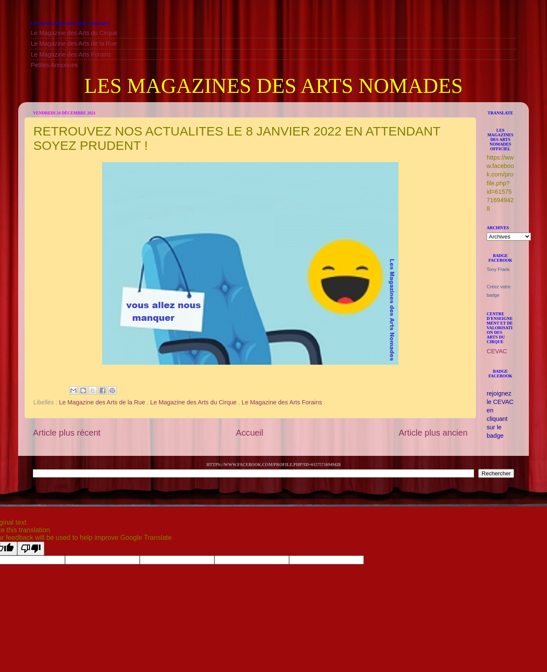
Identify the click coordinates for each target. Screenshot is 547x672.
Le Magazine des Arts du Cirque (74, 33)
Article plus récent (66, 432)
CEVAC (497, 351)
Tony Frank (498, 269)
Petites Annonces (54, 65)
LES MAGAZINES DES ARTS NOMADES (273, 86)
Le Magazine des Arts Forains (71, 54)
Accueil (249, 432)
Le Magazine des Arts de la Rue (74, 43)
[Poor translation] (30, 548)
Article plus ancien (433, 432)
